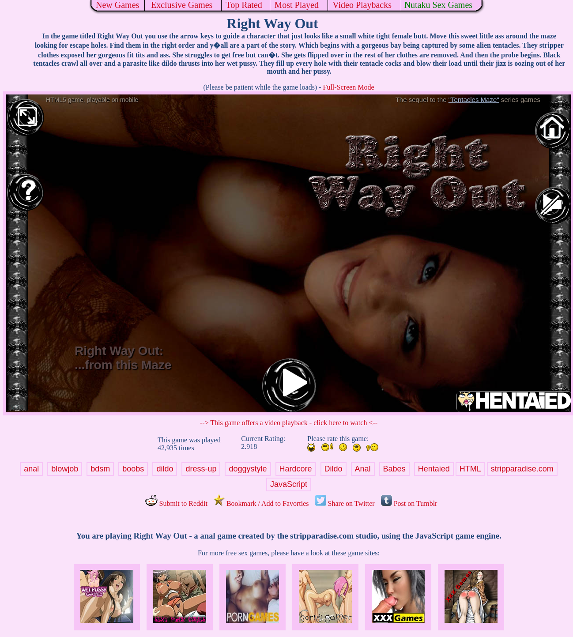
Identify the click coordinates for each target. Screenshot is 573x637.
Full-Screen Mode (348, 87)
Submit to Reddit (176, 503)
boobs (133, 468)
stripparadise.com (522, 468)
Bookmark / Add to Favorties (261, 503)
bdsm (100, 468)
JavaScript (288, 484)
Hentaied (434, 468)
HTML (470, 468)
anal (31, 468)
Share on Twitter (345, 503)
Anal (363, 468)
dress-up (200, 468)
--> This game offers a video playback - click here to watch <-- (288, 422)
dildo (164, 468)
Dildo (333, 468)
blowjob (64, 468)
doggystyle (248, 468)
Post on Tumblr (409, 503)
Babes (394, 468)
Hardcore (295, 468)
